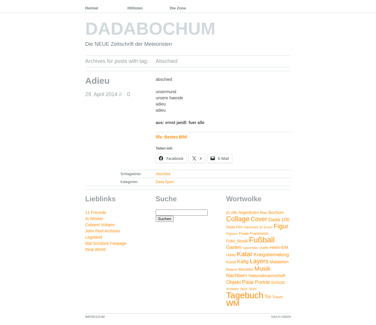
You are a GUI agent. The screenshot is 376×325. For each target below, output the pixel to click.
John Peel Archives (102, 231)
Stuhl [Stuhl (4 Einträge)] (252, 289)
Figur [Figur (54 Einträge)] (280, 226)
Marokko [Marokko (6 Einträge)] (246, 269)
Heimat (91, 8)
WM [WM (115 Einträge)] (232, 303)
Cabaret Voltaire (100, 224)
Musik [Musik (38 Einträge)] (262, 268)
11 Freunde (95, 212)
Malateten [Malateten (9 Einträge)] (279, 261)
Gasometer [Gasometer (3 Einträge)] (250, 247)
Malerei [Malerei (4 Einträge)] (231, 269)
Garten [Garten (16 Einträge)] (233, 247)
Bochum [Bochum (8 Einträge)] (276, 212)
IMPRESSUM (95, 317)
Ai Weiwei (94, 218)
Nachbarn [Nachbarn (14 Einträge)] (236, 275)
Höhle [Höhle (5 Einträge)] (231, 255)
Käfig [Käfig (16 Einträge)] (243, 261)
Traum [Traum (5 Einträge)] (277, 297)
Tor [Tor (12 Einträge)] (268, 296)
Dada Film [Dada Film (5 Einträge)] (234, 227)
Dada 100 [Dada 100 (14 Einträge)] (279, 219)
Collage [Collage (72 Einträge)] (238, 219)
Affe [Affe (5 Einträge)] (234, 213)
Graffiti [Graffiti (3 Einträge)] (263, 247)
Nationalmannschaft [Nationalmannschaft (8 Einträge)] (266, 275)
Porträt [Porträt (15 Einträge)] (262, 282)
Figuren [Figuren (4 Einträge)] (232, 233)
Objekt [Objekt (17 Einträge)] (233, 282)
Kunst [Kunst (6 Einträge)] (231, 262)
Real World (95, 249)
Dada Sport (165, 182)
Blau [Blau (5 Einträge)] (263, 213)
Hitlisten (135, 8)
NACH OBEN (281, 317)
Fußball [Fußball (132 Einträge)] (261, 239)
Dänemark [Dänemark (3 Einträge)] (251, 227)
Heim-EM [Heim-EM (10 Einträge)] (278, 247)
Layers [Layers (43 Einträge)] (259, 261)
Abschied (163, 174)
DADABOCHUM (150, 28)
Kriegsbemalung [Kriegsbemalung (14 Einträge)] (271, 254)
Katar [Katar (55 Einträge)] (244, 254)
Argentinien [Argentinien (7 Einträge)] (249, 212)
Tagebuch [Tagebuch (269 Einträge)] (244, 295)
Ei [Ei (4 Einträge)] (261, 227)
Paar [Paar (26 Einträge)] (248, 282)
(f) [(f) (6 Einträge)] (228, 212)
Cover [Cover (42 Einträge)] (259, 219)
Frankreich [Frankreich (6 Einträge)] (259, 233)
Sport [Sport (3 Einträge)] (243, 289)
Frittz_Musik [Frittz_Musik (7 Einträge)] (237, 241)
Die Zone (178, 8)
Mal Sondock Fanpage (105, 243)
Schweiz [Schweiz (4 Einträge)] (232, 289)
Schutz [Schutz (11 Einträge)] (278, 282)
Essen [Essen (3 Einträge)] (268, 227)
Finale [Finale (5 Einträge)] (244, 234)
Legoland (93, 237)
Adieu (97, 81)
